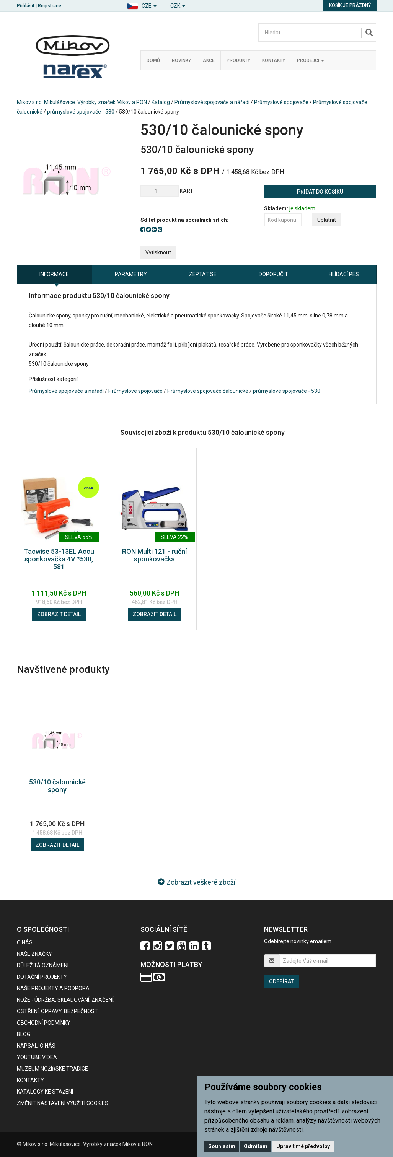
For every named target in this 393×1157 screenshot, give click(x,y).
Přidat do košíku (320, 192)
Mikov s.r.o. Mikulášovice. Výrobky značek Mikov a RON (82, 102)
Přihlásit (25, 5)
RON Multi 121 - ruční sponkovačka (154, 555)
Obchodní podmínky (43, 1023)
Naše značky (34, 954)
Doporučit (273, 274)
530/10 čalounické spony (57, 786)
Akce (209, 60)
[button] (141, 5)
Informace (54, 274)
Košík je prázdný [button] (350, 5)
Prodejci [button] (310, 60)
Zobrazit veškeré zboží (196, 882)
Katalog (161, 102)
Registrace (49, 5)
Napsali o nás (36, 1046)
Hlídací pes (344, 274)
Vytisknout (158, 252)
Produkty (238, 60)
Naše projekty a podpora (53, 988)
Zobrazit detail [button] (59, 614)
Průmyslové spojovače (281, 102)
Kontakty (273, 60)
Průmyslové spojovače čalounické (207, 391)
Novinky (181, 60)
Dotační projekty (42, 977)
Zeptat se (203, 274)
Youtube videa (37, 1057)
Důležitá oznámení (42, 965)
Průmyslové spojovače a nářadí (211, 102)
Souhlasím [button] (221, 1146)
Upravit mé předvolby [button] (303, 1146)
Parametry (131, 274)
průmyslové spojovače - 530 (80, 112)
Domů (153, 60)
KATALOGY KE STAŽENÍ (45, 1092)
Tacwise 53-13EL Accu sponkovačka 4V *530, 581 (59, 559)
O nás (25, 942)
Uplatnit (326, 220)
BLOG (23, 1034)
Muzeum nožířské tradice (52, 1069)
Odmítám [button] (255, 1146)
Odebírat (281, 981)
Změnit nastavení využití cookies (62, 1103)
